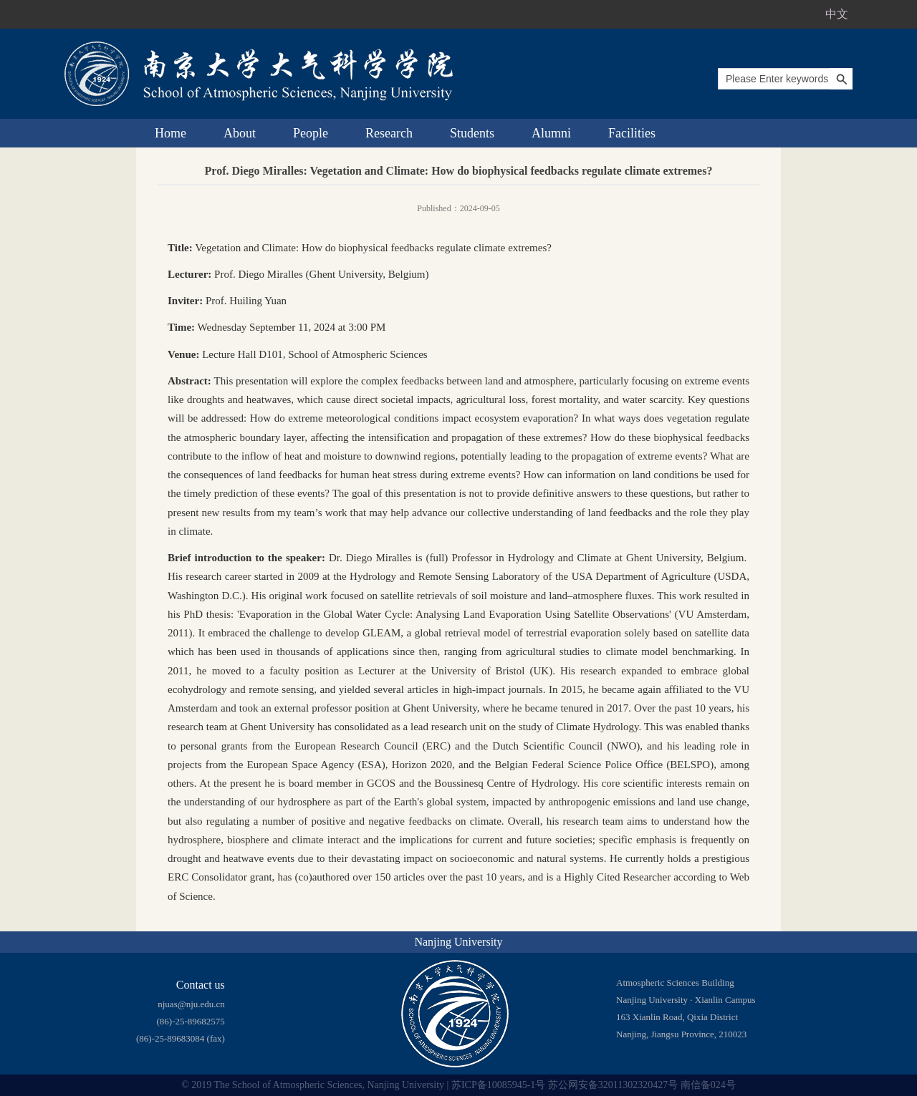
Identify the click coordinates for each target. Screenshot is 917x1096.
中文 (836, 14)
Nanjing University (458, 942)
